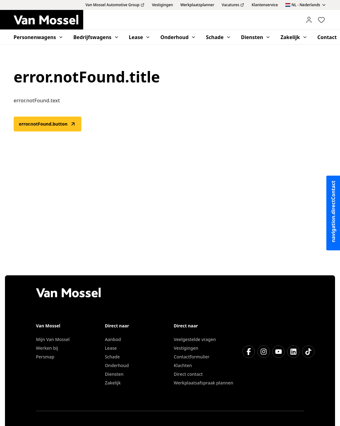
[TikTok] (308, 351)
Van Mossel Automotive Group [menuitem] (114, 4)
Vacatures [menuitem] (233, 4)
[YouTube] (278, 351)
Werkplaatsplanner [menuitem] (197, 4)
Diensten (114, 374)
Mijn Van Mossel (53, 339)
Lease (111, 348)
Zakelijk (113, 383)
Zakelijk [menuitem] (293, 37)
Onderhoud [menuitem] (178, 37)
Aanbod (113, 339)
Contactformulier (192, 357)
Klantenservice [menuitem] (265, 4)
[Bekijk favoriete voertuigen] (321, 20)
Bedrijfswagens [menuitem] (96, 37)
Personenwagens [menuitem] (38, 37)
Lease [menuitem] (140, 37)
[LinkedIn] (293, 351)
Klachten (183, 365)
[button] (309, 20)
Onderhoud (117, 365)
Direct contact (188, 374)
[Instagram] (263, 351)
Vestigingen (186, 348)
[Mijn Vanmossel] (309, 20)
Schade (112, 357)
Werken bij (47, 348)
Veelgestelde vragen (195, 339)
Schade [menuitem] (218, 37)
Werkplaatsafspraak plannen (203, 383)
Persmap (45, 357)
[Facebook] (249, 351)
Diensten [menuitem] (255, 37)
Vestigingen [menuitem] (162, 4)
